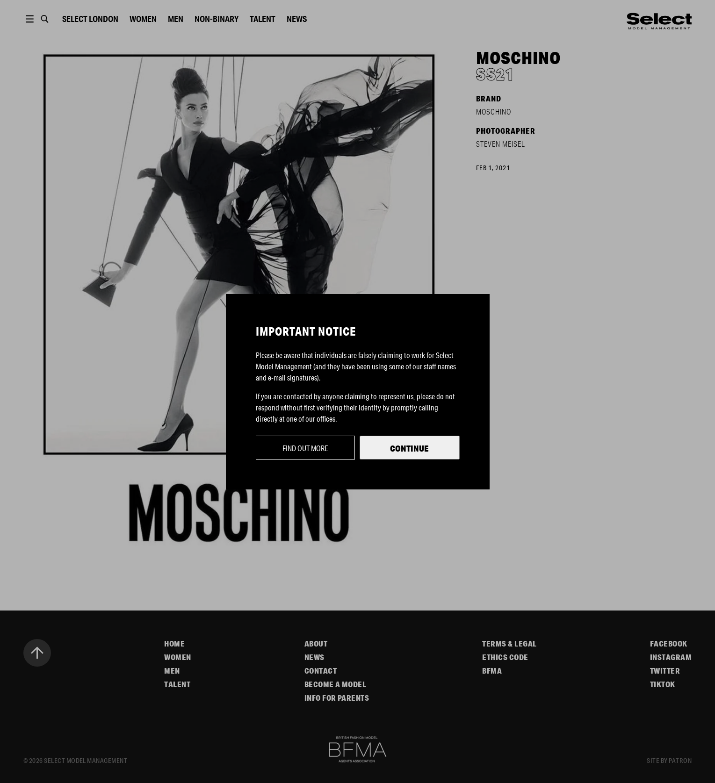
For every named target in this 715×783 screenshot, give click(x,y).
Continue (409, 448)
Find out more (305, 448)
